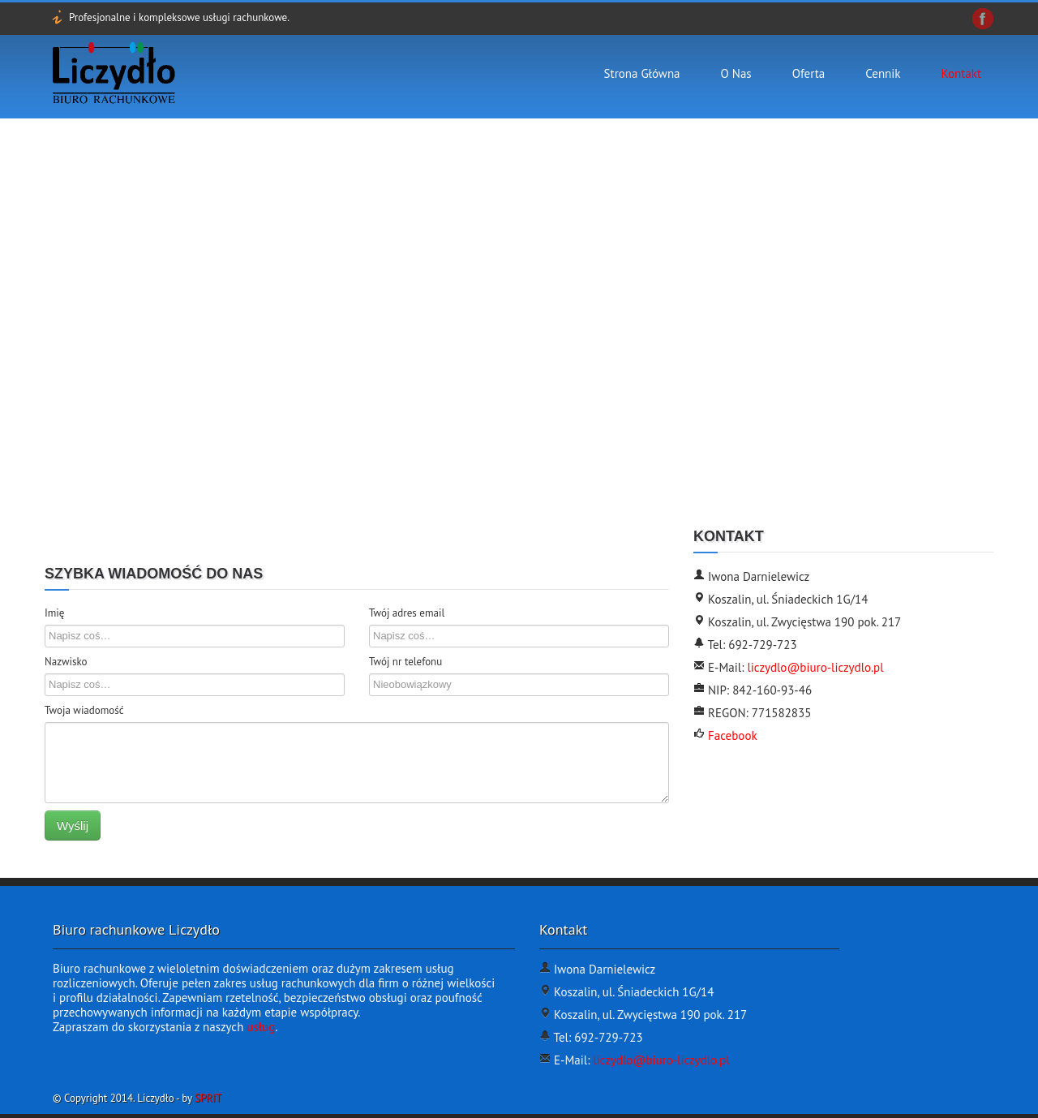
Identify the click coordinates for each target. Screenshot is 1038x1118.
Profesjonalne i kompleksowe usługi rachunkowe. (179, 17)
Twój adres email (406, 613)
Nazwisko (66, 662)
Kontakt (961, 73)
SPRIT (208, 1098)
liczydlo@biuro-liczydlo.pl (815, 667)
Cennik (882, 73)
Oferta (809, 73)
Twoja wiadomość (84, 710)
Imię (54, 613)
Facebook (731, 735)
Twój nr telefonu (405, 662)
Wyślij (72, 825)
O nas (736, 73)
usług (261, 1026)
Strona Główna (642, 73)
